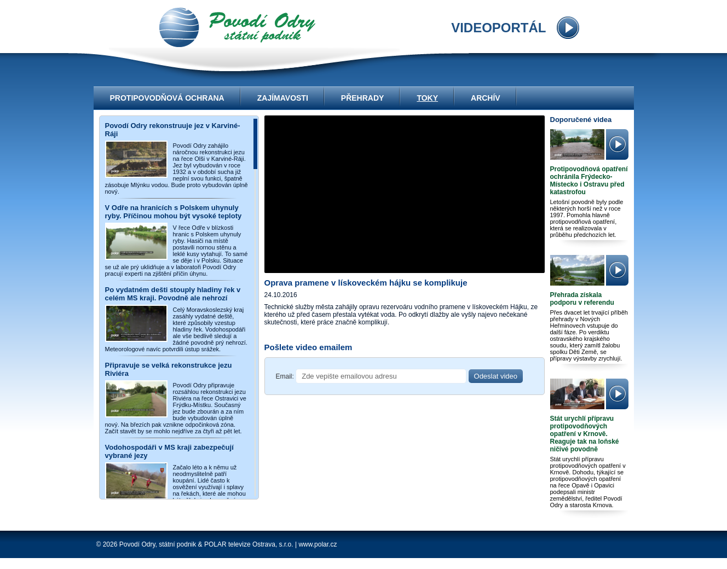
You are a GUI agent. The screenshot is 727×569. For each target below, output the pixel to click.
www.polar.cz (317, 544)
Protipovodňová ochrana (167, 98)
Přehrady (362, 98)
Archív (485, 98)
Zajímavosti (282, 98)
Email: (285, 376)
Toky (427, 98)
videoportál (237, 27)
